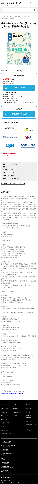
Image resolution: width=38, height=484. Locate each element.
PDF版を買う (5, 408)
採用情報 (28, 412)
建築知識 (4, 412)
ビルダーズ (5, 415)
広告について (29, 408)
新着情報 (4, 419)
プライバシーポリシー (31, 421)
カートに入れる (19, 88)
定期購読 (16, 415)
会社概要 (28, 404)
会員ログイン (17, 404)
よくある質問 (5, 430)
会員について (17, 408)
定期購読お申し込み (19, 114)
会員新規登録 (17, 412)
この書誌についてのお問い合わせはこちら (13, 184)
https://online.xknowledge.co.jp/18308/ (12, 393)
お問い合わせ (29, 430)
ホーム (3, 16)
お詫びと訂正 (5, 423)
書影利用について (6, 433)
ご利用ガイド (5, 426)
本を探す (9, 16)
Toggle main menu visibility (35, 2)
